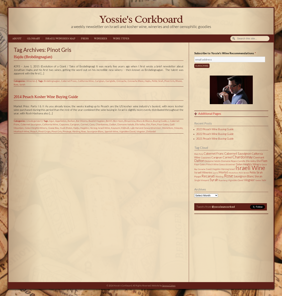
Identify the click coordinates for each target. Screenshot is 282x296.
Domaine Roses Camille (233, 161)
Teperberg (223, 180)
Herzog (93, 127)
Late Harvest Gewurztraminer (145, 127)
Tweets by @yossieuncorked (212, 212)
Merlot (223, 172)
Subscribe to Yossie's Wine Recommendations (225, 53)
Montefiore (167, 127)
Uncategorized (33, 120)
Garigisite (110, 80)
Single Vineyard (201, 180)
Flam (153, 124)
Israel (232, 169)
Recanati (208, 176)
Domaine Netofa (125, 124)
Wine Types (121, 38)
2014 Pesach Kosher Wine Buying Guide (46, 97)
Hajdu (148, 80)
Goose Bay (53, 127)
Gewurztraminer (227, 164)
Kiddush (125, 127)
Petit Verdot (244, 172)
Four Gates (163, 124)
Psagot (197, 176)
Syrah (22, 84)
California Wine (86, 80)
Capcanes (64, 124)
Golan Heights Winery (36, 127)
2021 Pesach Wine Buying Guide (215, 138)
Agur (51, 120)
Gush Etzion (66, 127)
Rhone (178, 80)
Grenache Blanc (135, 80)
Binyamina (130, 120)
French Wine (212, 164)
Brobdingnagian (52, 80)
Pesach (33, 131)
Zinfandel (151, 131)
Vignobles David (127, 131)
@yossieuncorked (223, 206)
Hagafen (84, 127)
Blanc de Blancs (144, 120)
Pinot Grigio (44, 131)
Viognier (140, 131)
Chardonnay (102, 124)
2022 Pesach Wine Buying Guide (215, 133)
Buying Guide (160, 120)
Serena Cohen (168, 285)
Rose (16, 84)
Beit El (109, 120)
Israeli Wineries (203, 172)
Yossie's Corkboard (141, 19)
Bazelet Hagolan (97, 120)
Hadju (76, 127)
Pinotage (67, 131)
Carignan (99, 80)
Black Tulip (198, 154)
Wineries (100, 38)
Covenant (258, 157)
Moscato (178, 127)
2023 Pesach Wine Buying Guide (215, 129)
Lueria (215, 172)
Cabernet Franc (69, 80)
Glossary (33, 38)
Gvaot (209, 169)
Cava (92, 124)
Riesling (76, 131)
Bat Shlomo (82, 120)
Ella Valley (140, 124)
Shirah (258, 176)
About (17, 38)
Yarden (258, 180)
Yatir (264, 180)
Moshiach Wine (21, 131)
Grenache (121, 80)
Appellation (61, 120)
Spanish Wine (111, 131)
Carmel (84, 124)
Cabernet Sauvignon (31, 124)
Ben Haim (118, 120)
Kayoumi (115, 127)
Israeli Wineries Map (60, 38)
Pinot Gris (169, 80)
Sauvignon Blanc (95, 131)
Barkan (71, 120)
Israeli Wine (104, 127)
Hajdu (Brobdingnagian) (33, 57)
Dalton (112, 124)
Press (85, 38)
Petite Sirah (157, 80)
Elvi (148, 124)
